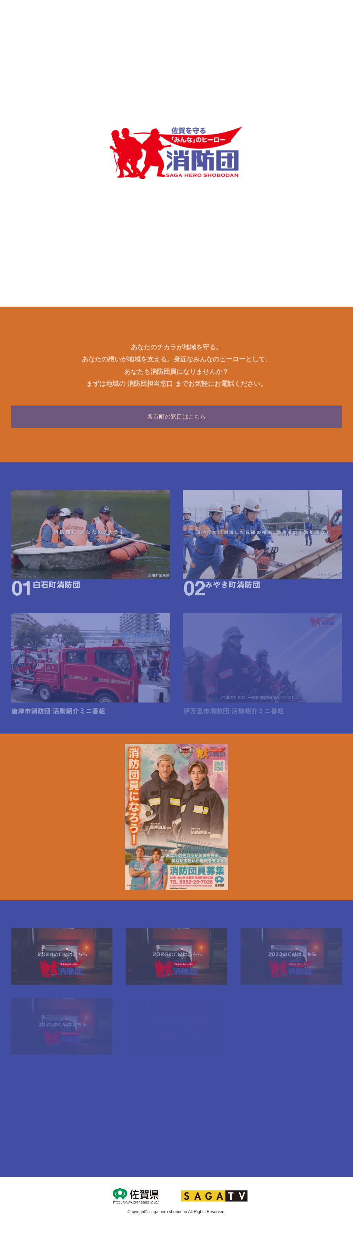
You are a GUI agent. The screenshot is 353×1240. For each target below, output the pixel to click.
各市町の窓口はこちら (176, 416)
